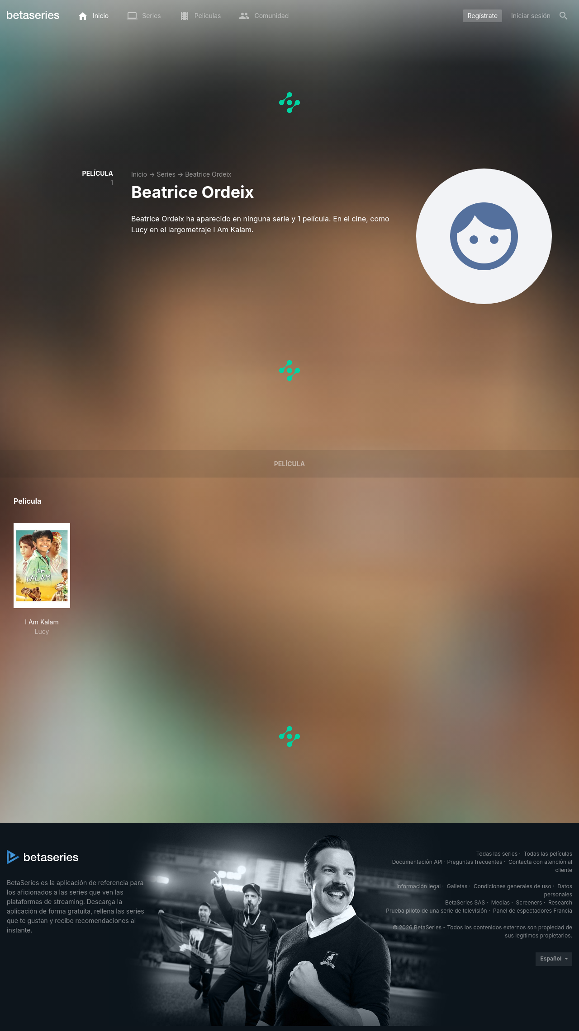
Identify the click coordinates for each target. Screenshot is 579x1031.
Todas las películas (548, 853)
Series (166, 174)
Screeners (529, 902)
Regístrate (482, 15)
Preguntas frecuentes (475, 861)
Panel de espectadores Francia (532, 910)
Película (289, 464)
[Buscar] (563, 16)
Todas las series (496, 853)
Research (560, 902)
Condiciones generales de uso (512, 886)
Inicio (139, 174)
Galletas (457, 886)
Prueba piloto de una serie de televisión (436, 910)
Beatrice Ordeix (208, 174)
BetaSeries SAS (465, 902)
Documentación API (417, 861)
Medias (500, 902)
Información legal (418, 886)
